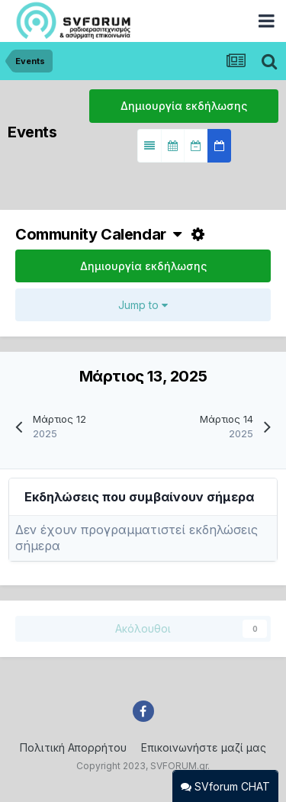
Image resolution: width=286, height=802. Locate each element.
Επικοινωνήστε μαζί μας (203, 747)
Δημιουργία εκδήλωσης (184, 105)
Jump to (143, 304)
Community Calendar (98, 234)
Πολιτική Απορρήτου (73, 747)
